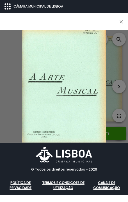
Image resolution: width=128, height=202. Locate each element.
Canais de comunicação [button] (106, 185)
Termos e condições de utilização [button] (63, 185)
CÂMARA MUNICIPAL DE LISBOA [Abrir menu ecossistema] (33, 6)
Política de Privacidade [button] (20, 185)
